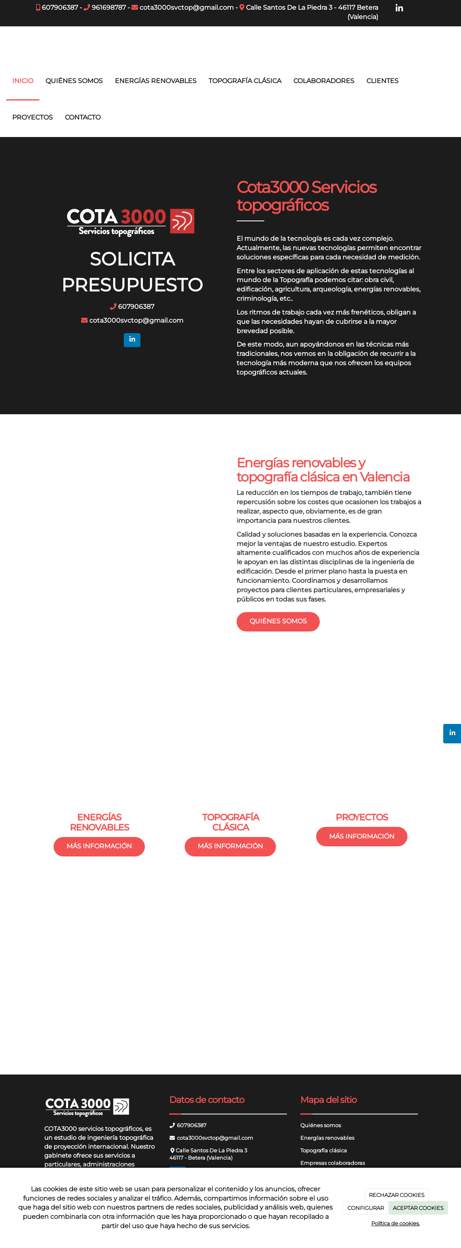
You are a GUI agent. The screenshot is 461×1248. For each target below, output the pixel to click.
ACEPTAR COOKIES (418, 1208)
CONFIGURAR (365, 1208)
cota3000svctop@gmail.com (187, 7)
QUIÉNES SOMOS (74, 81)
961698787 (109, 7)
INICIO (22, 81)
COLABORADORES (323, 81)
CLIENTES (382, 81)
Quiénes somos (320, 1125)
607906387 (60, 7)
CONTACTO (83, 117)
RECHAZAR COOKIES (396, 1195)
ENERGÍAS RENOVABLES (155, 81)
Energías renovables (327, 1138)
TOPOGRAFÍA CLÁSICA (245, 81)
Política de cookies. (395, 1223)
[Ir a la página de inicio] (4, 44)
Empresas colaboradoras (332, 1163)
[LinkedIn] (399, 8)
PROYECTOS (32, 117)
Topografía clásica (323, 1150)
